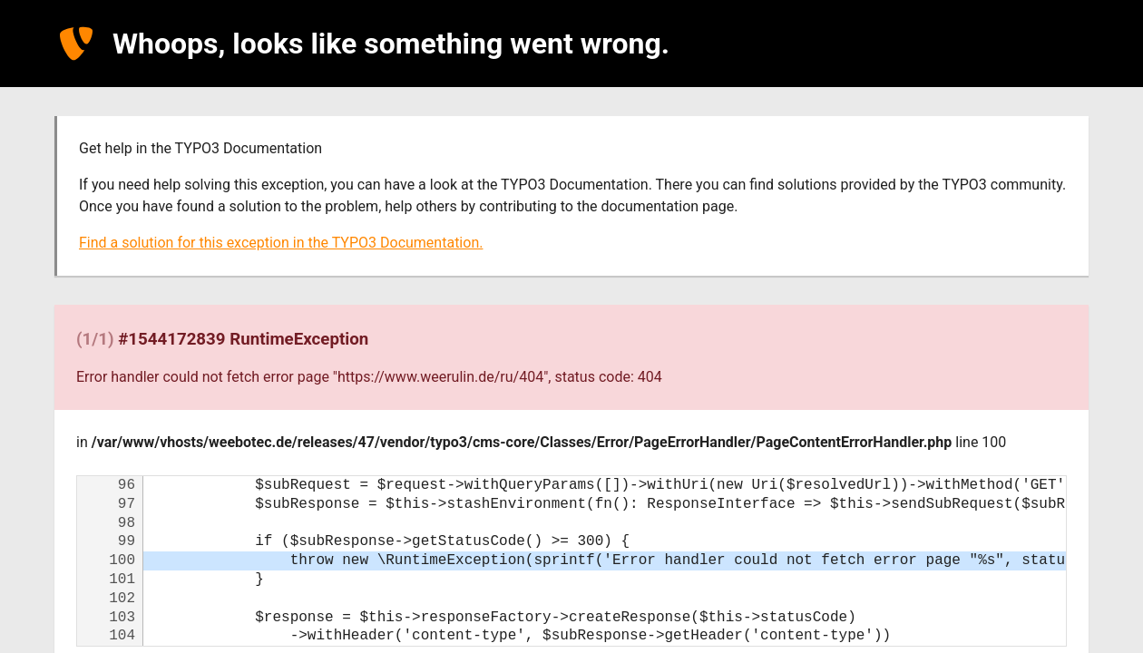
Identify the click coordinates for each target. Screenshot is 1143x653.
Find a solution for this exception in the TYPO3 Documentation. (281, 242)
